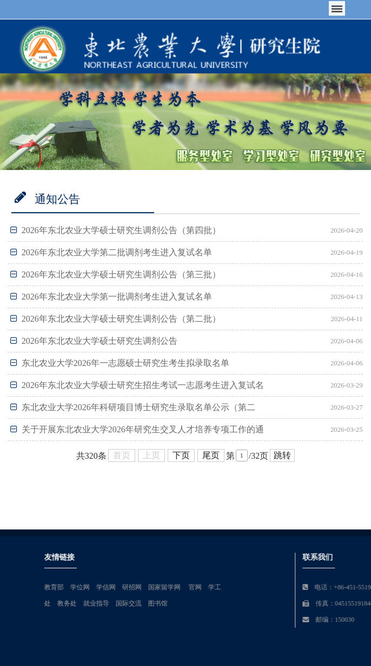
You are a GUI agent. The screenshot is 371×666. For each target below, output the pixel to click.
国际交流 (204, 603)
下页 (181, 455)
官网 (270, 587)
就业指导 (171, 603)
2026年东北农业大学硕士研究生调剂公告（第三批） (115, 274)
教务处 (142, 603)
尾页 (211, 455)
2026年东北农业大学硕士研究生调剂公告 (93, 340)
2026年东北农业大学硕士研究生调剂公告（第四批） (115, 230)
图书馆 (233, 603)
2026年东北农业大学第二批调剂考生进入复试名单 (111, 252)
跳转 (282, 455)
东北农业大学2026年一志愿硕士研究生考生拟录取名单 (119, 363)
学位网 (155, 587)
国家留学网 (240, 587)
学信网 (181, 587)
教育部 (129, 587)
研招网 (207, 587)
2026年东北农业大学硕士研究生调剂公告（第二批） (115, 318)
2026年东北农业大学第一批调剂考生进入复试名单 (111, 296)
